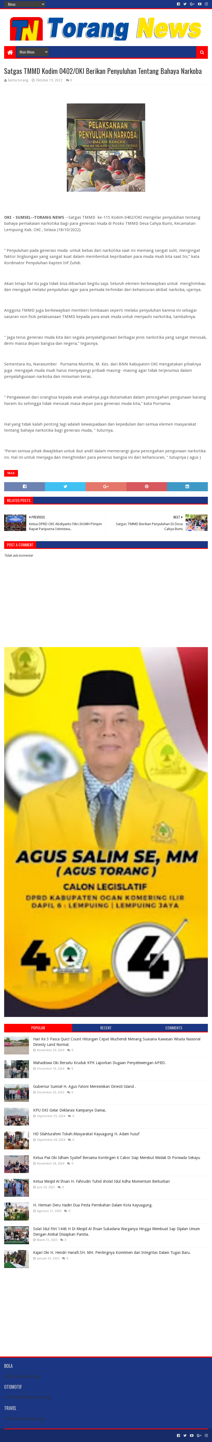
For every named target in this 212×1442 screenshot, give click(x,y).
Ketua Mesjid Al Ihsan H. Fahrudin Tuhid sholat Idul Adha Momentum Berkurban (101, 1181)
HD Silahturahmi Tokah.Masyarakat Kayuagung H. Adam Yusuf (86, 1134)
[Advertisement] (106, 1307)
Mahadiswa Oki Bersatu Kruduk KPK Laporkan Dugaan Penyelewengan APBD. (99, 1063)
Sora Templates (34, 1435)
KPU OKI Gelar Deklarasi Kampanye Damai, (69, 1110)
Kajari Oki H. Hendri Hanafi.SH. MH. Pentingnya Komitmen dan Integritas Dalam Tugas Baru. (112, 1252)
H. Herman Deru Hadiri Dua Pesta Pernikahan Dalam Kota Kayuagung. (93, 1205)
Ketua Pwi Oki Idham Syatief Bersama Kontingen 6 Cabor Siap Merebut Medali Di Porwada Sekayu (116, 1157)
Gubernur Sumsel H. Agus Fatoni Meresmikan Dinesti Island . (84, 1086)
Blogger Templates (66, 1435)
